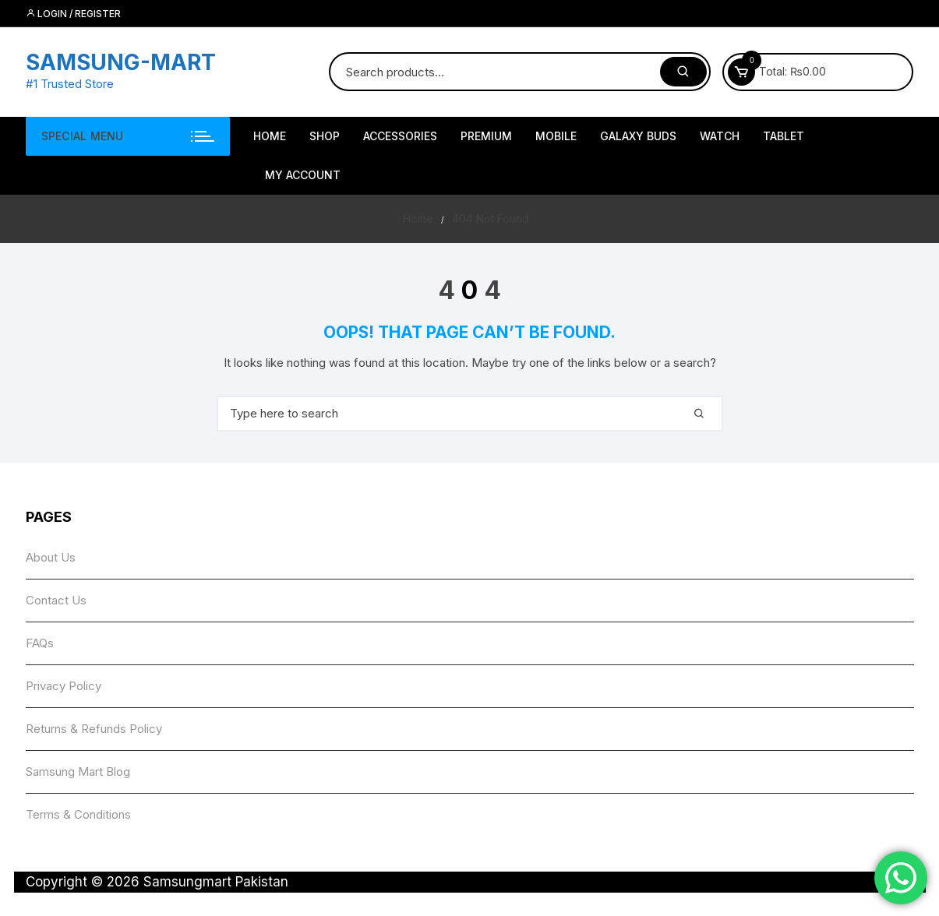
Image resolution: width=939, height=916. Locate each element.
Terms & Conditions (78, 814)
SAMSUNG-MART (121, 62)
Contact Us (56, 600)
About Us (51, 557)
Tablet (783, 136)
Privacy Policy (63, 685)
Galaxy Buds (638, 136)
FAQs (40, 643)
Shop (324, 136)
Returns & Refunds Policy (94, 728)
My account (303, 174)
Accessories (400, 136)
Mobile (556, 136)
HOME (269, 136)
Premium (486, 136)
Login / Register (73, 13)
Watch (720, 136)
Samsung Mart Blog (78, 771)
